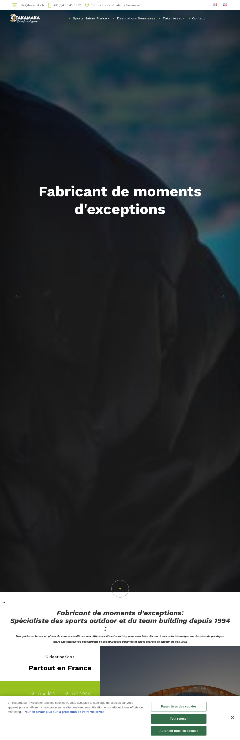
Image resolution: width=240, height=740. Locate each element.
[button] (18, 296)
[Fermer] (232, 719)
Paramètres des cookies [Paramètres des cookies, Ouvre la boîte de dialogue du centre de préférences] (179, 708)
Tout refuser (179, 720)
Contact (198, 18)
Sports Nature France (91, 18)
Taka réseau (174, 18)
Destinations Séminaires (136, 18)
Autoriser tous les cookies (178, 732)
